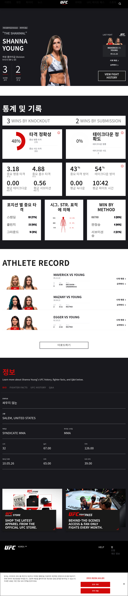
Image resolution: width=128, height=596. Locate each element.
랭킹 (16, 9)
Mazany (60, 297)
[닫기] (124, 584)
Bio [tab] (4, 387)
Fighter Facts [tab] (19, 387)
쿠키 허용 (95, 591)
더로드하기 (64, 345)
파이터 (27, 9)
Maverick (61, 275)
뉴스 (37, 9)
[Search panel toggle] (120, 9)
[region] (64, 584)
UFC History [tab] (38, 387)
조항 (113, 550)
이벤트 (7, 9)
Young (79, 275)
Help (101, 547)
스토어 (113, 9)
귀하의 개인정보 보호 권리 (95, 578)
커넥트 (84, 9)
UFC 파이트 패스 (99, 9)
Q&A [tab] (51, 387)
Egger (59, 317)
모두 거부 (95, 584)
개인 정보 (115, 553)
